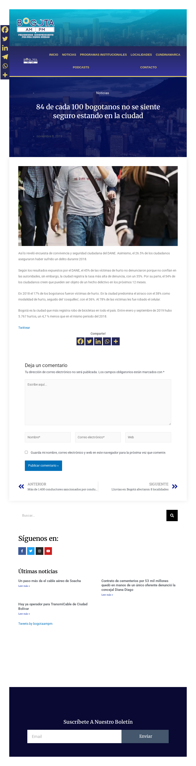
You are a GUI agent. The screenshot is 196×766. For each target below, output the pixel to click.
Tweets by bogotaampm (35, 623)
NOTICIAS (69, 54)
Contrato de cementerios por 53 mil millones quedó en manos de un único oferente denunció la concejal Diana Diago (138, 585)
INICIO (53, 54)
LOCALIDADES (141, 54)
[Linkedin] (98, 341)
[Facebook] (80, 341)
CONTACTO (148, 67)
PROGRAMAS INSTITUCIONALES (103, 54)
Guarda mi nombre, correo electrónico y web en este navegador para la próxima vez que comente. (98, 452)
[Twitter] (89, 341)
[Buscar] (172, 515)
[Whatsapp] (107, 341)
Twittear (24, 327)
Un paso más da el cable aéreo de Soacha (49, 581)
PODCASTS (81, 67)
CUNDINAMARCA (168, 54)
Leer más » (24, 586)
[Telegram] (4, 56)
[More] (116, 341)
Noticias (102, 93)
